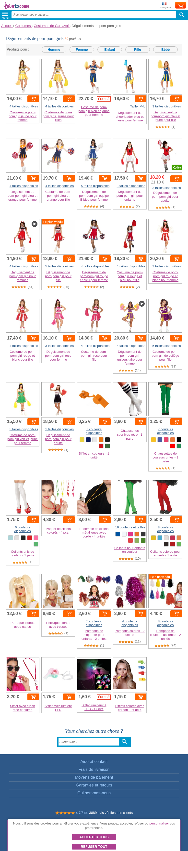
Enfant (109, 50)
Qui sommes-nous (94, 793)
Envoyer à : (166, 5)
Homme (53, 50)
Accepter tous (94, 837)
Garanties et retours (94, 785)
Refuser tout (94, 847)
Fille (137, 50)
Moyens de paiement (94, 777)
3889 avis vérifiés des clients (111, 813)
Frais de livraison (94, 769)
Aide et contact (93, 761)
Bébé (165, 50)
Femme (82, 50)
